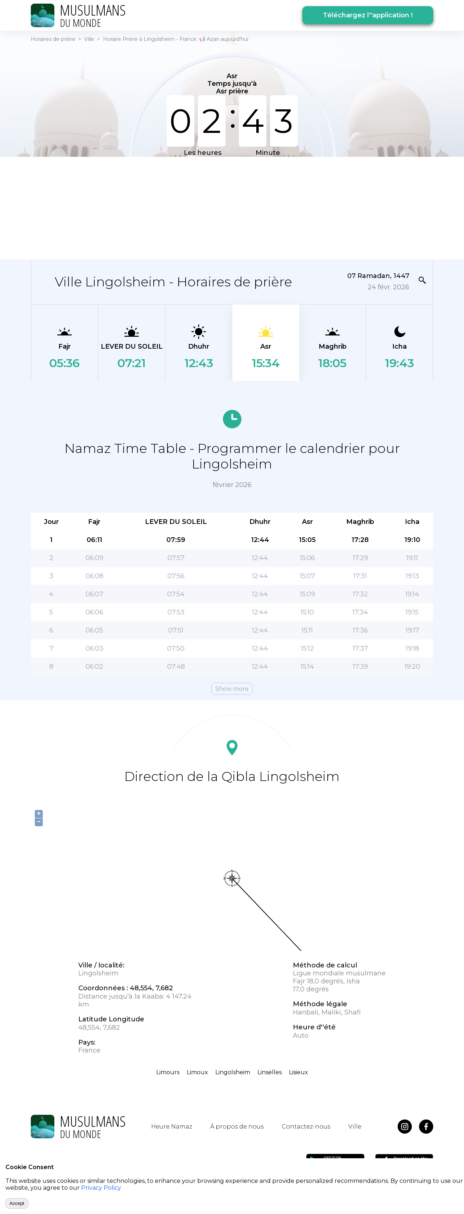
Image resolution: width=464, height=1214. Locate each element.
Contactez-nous (306, 1126)
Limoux (197, 1072)
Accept (16, 1203)
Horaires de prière (53, 39)
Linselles (269, 1072)
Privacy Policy (101, 1187)
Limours (167, 1072)
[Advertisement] (232, 207)
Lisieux (298, 1072)
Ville (89, 39)
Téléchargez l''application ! (368, 15)
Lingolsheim (232, 1072)
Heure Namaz (171, 1126)
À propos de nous (237, 1126)
